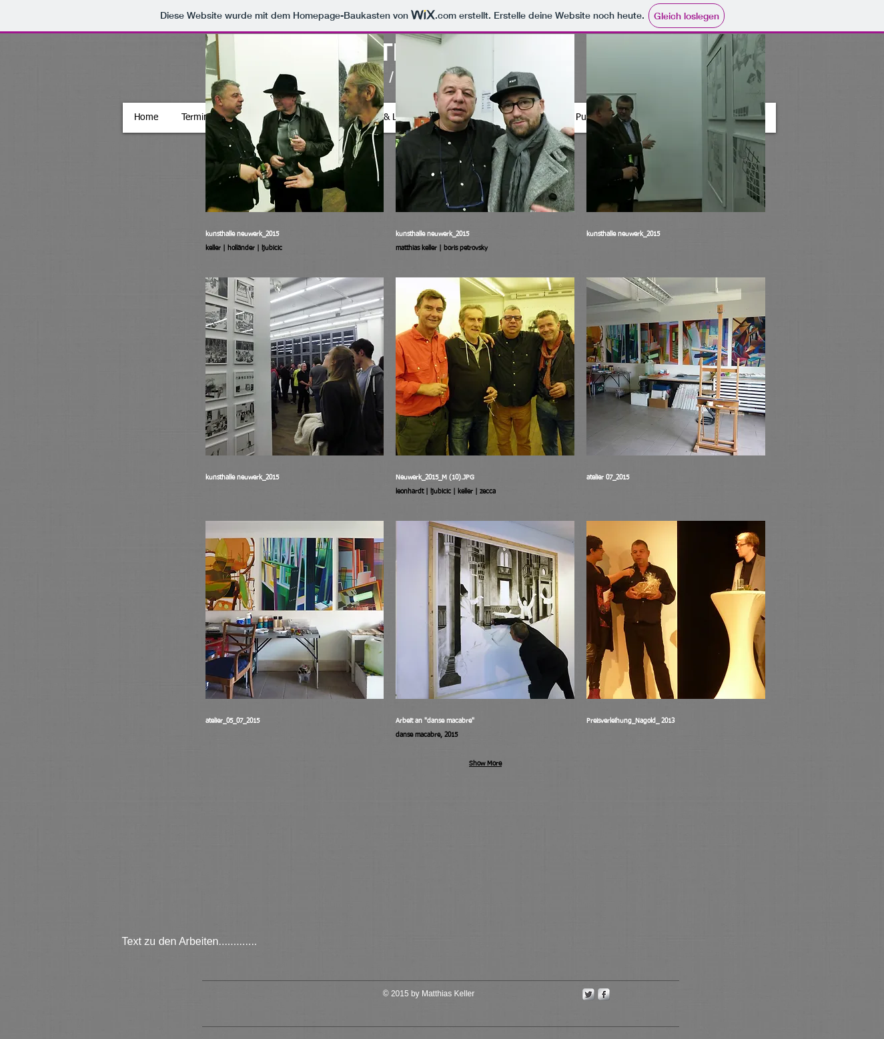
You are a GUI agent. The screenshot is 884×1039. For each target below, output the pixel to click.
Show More (485, 763)
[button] (294, 149)
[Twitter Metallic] (588, 994)
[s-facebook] (604, 994)
